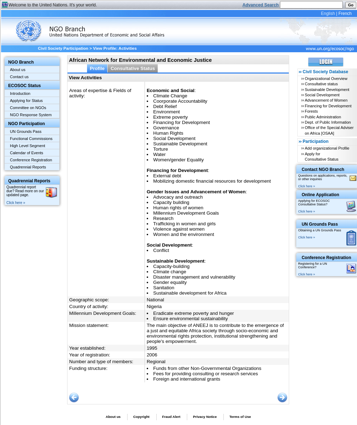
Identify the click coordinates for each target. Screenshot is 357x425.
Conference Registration (31, 160)
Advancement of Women (326, 100)
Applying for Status (26, 100)
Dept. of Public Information (328, 122)
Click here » (15, 203)
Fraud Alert (171, 417)
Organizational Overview (326, 78)
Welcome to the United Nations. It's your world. (53, 4)
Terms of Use (240, 417)
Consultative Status (132, 68)
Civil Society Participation (63, 48)
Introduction (20, 93)
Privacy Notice (205, 417)
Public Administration (323, 117)
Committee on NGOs (28, 108)
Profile (97, 68)
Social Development (322, 95)
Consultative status (321, 84)
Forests (311, 111)
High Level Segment (27, 146)
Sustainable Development (327, 89)
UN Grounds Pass (26, 131)
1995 (152, 348)
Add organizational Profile (327, 148)
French (345, 13)
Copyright (141, 417)
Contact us (19, 77)
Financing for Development (328, 106)
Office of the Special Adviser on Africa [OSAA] (329, 130)
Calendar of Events (26, 153)
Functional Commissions (31, 138)
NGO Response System (31, 115)
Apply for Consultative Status (322, 156)
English (328, 13)
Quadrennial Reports (28, 167)
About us (17, 70)
